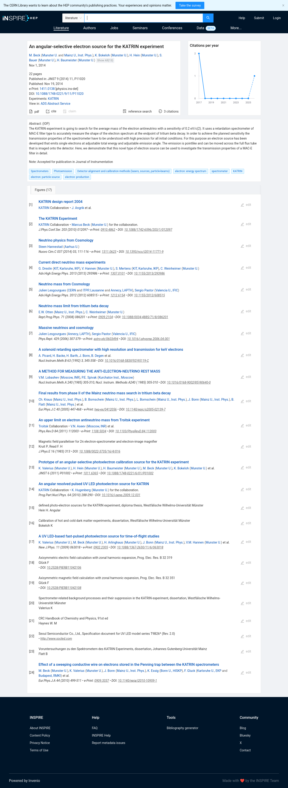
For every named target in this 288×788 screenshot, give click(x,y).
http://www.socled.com (56, 638)
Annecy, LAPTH (121, 290)
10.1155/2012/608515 (149, 295)
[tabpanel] (144, 443)
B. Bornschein (94, 399)
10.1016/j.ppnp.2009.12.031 (121, 495)
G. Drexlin (45, 268)
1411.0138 (47, 89)
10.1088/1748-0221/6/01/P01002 (130, 473)
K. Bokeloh (102, 55)
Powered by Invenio (24, 781)
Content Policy (40, 735)
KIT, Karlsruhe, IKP (66, 268)
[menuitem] (242, 18)
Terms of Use (39, 750)
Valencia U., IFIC (166, 290)
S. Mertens (123, 268)
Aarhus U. (71, 247)
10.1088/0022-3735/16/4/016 (99, 451)
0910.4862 (108, 229)
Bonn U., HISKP (171, 671)
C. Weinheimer (170, 268)
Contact (245, 750)
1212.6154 (117, 295)
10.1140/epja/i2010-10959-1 (137, 680)
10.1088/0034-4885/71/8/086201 (145, 317)
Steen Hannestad (50, 247)
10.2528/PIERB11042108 (64, 588)
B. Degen (97, 355)
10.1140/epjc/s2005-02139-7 (146, 409)
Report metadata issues (108, 743)
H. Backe (59, 355)
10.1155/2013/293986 (149, 273)
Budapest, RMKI (49, 675)
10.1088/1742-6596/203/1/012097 (148, 229)
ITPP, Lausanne (93, 290)
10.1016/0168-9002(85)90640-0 (189, 382)
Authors (89, 28)
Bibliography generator (182, 728)
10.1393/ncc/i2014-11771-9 (144, 251)
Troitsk (43, 426)
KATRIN (53, 98)
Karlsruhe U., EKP (209, 671)
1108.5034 (99, 431)
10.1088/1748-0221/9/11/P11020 (59, 93)
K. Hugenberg (81, 490)
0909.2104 (105, 317)
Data (200, 28)
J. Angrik (78, 208)
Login (277, 18)
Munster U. (50, 55)
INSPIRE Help (101, 735)
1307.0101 (117, 273)
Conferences (172, 28)
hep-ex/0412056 (105, 409)
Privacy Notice (40, 743)
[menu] (251, 18)
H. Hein (135, 55)
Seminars (140, 28)
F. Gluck (189, 671)
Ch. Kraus (45, 399)
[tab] (42, 189)
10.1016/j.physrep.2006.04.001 (148, 339)
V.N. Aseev (78, 426)
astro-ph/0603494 (106, 339)
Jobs (114, 28)
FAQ (94, 728)
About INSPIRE (40, 728)
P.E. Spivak (89, 377)
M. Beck (34, 55)
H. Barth (72, 355)
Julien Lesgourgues (52, 290)
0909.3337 (101, 680)
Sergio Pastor (144, 290)
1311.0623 (109, 251)
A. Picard (44, 355)
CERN (72, 290)
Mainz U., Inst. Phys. (78, 55)
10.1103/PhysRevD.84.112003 (135, 431)
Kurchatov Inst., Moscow (116, 377)
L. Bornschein (146, 399)
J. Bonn (84, 355)
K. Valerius (45, 468)
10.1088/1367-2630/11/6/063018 (140, 547)
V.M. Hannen (195, 542)
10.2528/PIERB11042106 (64, 567)
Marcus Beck (81, 224)
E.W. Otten (45, 312)
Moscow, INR (70, 377)
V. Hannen (89, 268)
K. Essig (153, 671)
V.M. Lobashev (48, 377)
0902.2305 (100, 547)
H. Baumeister (67, 60)
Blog (243, 728)
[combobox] (143, 17)
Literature (61, 28)
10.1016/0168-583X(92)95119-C (127, 360)
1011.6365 (90, 473)
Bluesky (245, 735)
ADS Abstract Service (55, 103)
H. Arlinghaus (113, 542)
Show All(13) (105, 60)
